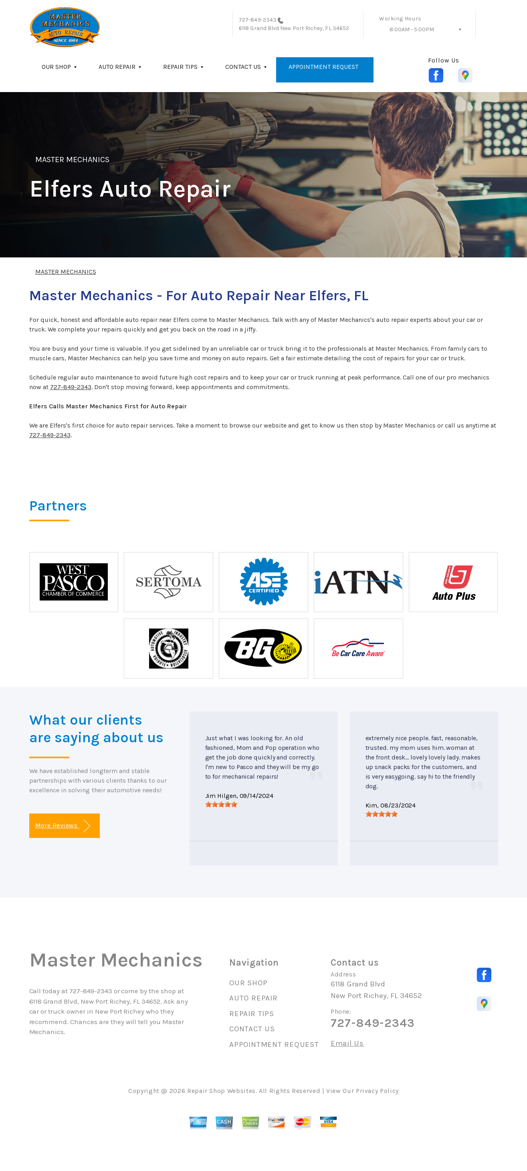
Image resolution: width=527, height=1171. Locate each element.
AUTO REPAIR (117, 66)
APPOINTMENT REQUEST (323, 66)
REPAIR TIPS (180, 66)
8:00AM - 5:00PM (412, 29)
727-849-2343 (258, 19)
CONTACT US (243, 66)
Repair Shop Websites (221, 1091)
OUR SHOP (56, 66)
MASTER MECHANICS (72, 159)
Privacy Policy (377, 1091)
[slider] (221, 804)
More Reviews (62, 826)
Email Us (347, 1043)
